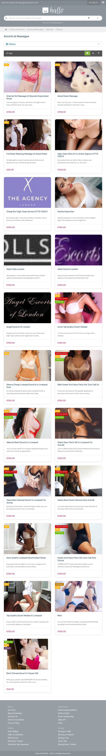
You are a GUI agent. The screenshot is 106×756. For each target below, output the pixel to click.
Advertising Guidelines (67, 710)
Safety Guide (63, 713)
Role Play (50, 29)
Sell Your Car (13, 738)
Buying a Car (63, 738)
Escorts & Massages (53, 22)
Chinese (59, 29)
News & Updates (15, 713)
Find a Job (62, 741)
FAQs (60, 723)
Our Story (12, 710)
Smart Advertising (66, 716)
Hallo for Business (15, 735)
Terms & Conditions (16, 720)
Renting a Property (66, 735)
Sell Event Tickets (15, 741)
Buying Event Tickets (67, 744)
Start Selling (13, 731)
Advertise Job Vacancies (18, 744)
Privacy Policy (14, 723)
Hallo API (62, 720)
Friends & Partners (17, 29)
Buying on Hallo (64, 731)
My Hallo (93, 3)
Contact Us (13, 716)
